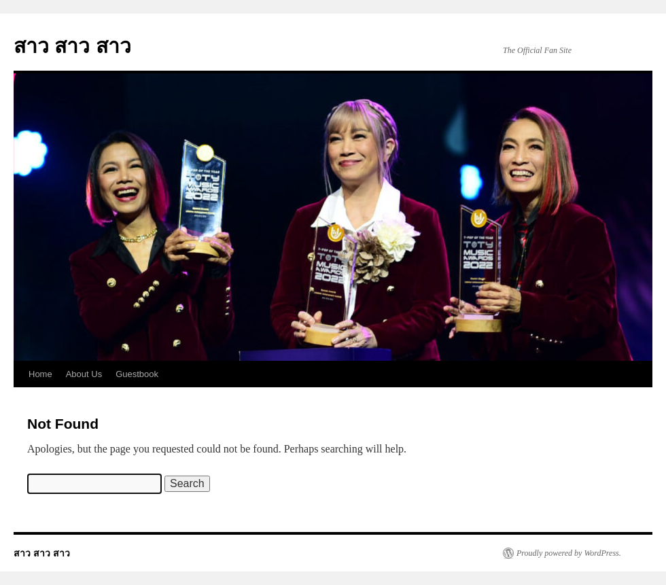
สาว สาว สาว (72, 46)
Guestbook (137, 374)
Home (40, 374)
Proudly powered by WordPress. (568, 553)
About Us (84, 374)
